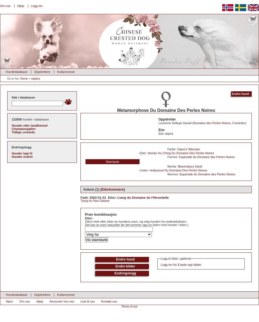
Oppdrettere (42, 71)
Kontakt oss (109, 301)
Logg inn (37, 6)
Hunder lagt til (22, 153)
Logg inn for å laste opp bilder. (181, 264)
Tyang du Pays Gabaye (94, 200)
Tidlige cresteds (23, 132)
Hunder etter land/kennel (30, 125)
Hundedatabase (17, 71)
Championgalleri (24, 129)
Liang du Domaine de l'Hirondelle (143, 197)
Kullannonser (66, 71)
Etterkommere (112, 189)
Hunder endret (22, 156)
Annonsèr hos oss (62, 301)
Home (24, 78)
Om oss (5, 6)
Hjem (9, 301)
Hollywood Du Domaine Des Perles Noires (178, 170)
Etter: (89, 218)
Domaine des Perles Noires (212, 123)
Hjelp (20, 6)
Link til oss (87, 301)
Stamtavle (112, 161)
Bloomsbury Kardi (190, 166)
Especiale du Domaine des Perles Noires (207, 157)
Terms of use (129, 306)
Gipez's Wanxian (188, 149)
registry (35, 78)
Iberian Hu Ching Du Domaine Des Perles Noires (181, 153)
